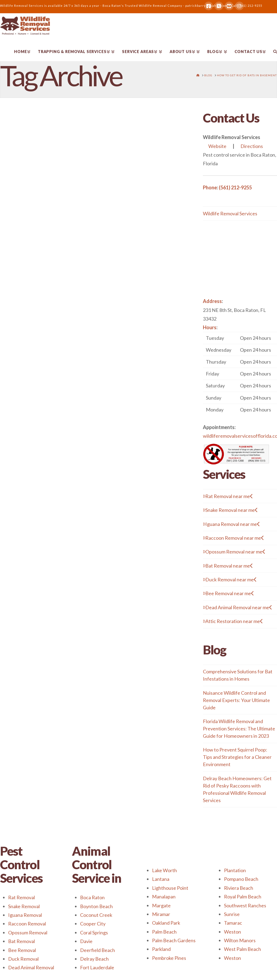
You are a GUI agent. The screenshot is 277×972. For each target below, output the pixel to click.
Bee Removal (22, 950)
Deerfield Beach (97, 950)
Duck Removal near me (230, 579)
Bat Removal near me (228, 566)
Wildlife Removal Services (230, 213)
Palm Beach (164, 932)
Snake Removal (24, 906)
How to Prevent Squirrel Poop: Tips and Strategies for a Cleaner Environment (237, 757)
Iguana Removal (25, 915)
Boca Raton (92, 897)
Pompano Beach (241, 879)
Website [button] (217, 146)
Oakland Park (166, 923)
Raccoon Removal (27, 924)
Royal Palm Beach (242, 896)
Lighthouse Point (170, 888)
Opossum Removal (27, 932)
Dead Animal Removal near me (237, 607)
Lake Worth (164, 870)
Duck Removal (23, 959)
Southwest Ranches (245, 905)
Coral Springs (94, 932)
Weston (232, 932)
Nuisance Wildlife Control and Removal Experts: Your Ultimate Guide (236, 700)
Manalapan (164, 896)
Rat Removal (21, 897)
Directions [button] (251, 146)
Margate (161, 905)
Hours (209, 327)
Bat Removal (21, 941)
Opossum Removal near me (234, 552)
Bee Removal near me (228, 593)
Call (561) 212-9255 (246, 5)
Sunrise (232, 914)
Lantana (160, 879)
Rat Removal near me (228, 496)
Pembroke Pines (169, 958)
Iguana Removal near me (231, 524)
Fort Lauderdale (97, 967)
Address (212, 301)
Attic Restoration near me (233, 621)
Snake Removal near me (230, 510)
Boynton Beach (96, 906)
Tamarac (233, 923)
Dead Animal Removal (31, 967)
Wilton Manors (240, 940)
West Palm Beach (242, 949)
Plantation (235, 870)
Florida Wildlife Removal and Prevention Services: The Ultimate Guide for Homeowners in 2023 (239, 728)
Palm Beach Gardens (174, 940)
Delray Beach (94, 959)
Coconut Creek (96, 915)
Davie (86, 941)
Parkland (161, 949)
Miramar (161, 914)
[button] (240, 374)
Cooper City (92, 924)
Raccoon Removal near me (233, 538)
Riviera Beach (238, 888)
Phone (210, 187)
